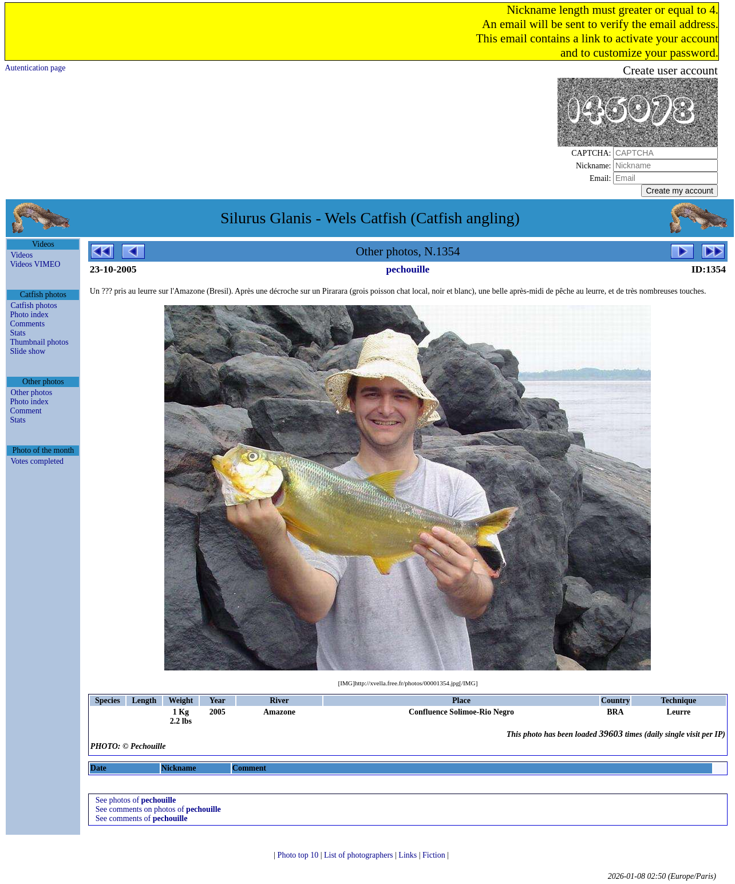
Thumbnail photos (39, 342)
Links (408, 855)
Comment (25, 411)
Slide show (27, 351)
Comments (27, 323)
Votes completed (37, 461)
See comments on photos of (158, 809)
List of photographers (359, 855)
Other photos (31, 392)
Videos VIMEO (35, 264)
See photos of (136, 800)
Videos (21, 255)
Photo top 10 (299, 855)
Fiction (434, 855)
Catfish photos (33, 305)
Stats (17, 333)
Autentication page (35, 68)
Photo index (29, 314)
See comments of (142, 818)
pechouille (408, 269)
